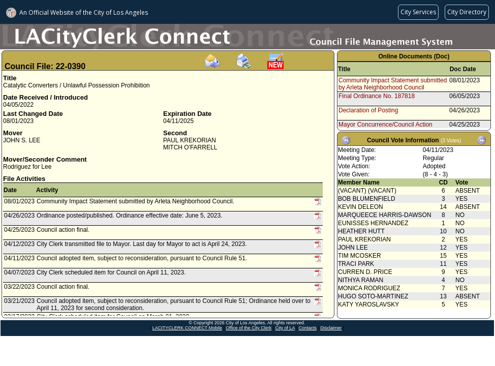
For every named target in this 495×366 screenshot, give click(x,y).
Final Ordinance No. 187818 (376, 96)
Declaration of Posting (368, 110)
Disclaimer (331, 327)
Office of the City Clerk (248, 327)
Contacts (307, 327)
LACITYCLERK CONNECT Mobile (187, 327)
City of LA (285, 327)
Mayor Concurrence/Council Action (385, 124)
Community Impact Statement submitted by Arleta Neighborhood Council (392, 84)
